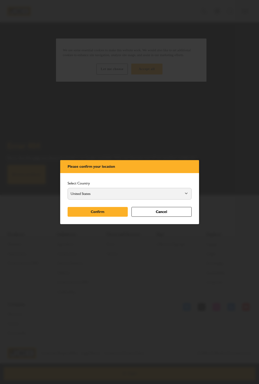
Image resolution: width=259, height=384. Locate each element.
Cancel (161, 212)
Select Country (79, 183)
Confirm (97, 212)
